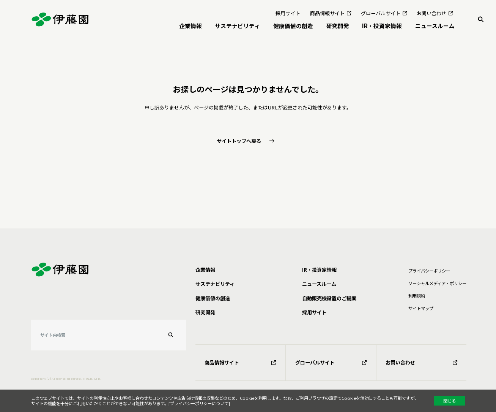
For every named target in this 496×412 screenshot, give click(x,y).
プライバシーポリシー (429, 271)
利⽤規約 (416, 296)
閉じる (449, 401)
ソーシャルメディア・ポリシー (437, 283)
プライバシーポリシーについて (199, 403)
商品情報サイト (240, 362)
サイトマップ (420, 308)
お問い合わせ (421, 362)
